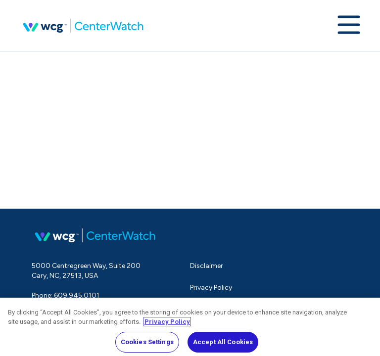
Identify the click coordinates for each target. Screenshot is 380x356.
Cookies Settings (147, 344)
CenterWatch (83, 25)
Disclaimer (206, 266)
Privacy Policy (211, 287)
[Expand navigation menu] (349, 25)
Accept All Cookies (223, 344)
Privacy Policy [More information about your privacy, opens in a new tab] (167, 324)
